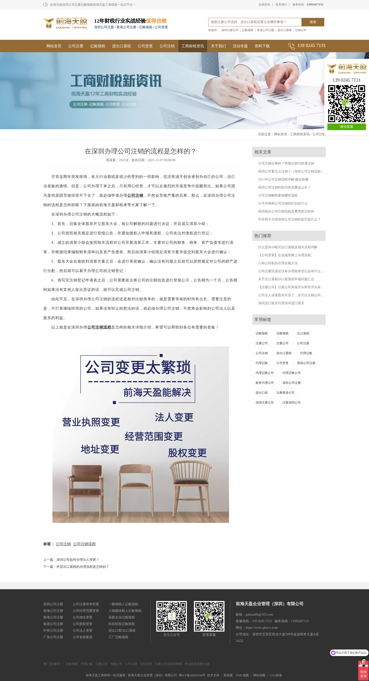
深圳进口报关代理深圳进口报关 (281, 303)
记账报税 (247, 30)
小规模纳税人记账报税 (124, 611)
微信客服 (346, 126)
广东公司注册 (53, 637)
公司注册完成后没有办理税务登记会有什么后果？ (294, 271)
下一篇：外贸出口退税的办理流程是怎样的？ (76, 567)
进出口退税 (284, 30)
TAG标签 (276, 675)
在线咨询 (264, 4)
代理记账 (306, 353)
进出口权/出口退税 (122, 630)
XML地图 (242, 675)
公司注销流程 (84, 544)
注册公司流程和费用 (168, 664)
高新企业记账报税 (121, 617)
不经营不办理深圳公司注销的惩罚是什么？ (289, 219)
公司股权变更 (82, 624)
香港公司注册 (265, 30)
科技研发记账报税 (121, 624)
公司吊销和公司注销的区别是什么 (283, 203)
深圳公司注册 (291, 383)
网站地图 (259, 675)
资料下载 (262, 46)
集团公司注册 (53, 624)
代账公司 (116, 664)
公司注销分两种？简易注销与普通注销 (286, 163)
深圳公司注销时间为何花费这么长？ (284, 187)
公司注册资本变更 (86, 604)
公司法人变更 (82, 630)
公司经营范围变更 (86, 611)
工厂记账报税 (118, 637)
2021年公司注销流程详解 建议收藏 (283, 179)
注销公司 (300, 30)
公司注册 (75, 46)
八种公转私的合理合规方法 (278, 263)
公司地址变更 (82, 617)
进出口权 (262, 392)
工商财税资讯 (192, 46)
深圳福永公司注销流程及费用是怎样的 (286, 211)
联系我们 (281, 4)
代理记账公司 (265, 373)
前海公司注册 (53, 611)
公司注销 (167, 46)
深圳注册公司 (229, 30)
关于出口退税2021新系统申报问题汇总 (286, 279)
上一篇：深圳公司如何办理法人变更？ (71, 559)
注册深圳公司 (291, 402)
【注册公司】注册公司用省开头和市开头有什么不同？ (297, 287)
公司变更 (145, 46)
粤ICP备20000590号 (192, 675)
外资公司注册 (53, 630)
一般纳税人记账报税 (123, 604)
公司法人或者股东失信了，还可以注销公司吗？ (292, 295)
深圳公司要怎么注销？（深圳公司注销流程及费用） (296, 171)
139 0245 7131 (347, 80)
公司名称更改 (82, 637)
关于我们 (218, 46)
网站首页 (53, 46)
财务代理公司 (265, 383)
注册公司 (262, 343)
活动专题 (240, 46)
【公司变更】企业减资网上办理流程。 (286, 255)
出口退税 (303, 333)
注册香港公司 (285, 392)
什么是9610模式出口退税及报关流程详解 (287, 247)
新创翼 (228, 675)
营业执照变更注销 (197, 664)
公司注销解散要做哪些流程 (278, 195)
